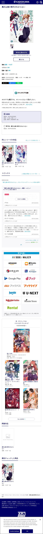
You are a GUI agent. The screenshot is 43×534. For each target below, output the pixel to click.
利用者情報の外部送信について (9, 490)
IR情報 (9, 484)
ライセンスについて (30, 484)
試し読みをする (21, 52)
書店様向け (4, 486)
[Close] (40, 522)
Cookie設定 (33, 488)
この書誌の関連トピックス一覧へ (29, 173)
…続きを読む (28, 104)
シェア (12, 83)
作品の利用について (34, 486)
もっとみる (21, 419)
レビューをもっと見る (30, 240)
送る (20, 83)
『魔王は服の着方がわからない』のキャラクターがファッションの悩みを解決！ (21, 182)
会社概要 (4, 484)
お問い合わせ (5, 488)
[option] (8, 440)
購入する (21, 59)
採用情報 (14, 484)
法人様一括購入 (12, 486)
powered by (32, 242)
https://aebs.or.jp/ (6, 509)
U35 (8, 67)
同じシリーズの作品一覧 (32, 140)
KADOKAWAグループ (22, 486)
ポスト (5, 83)
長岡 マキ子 (8, 64)
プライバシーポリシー (15, 488)
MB (9, 70)
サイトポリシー (25, 488)
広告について (21, 484)
